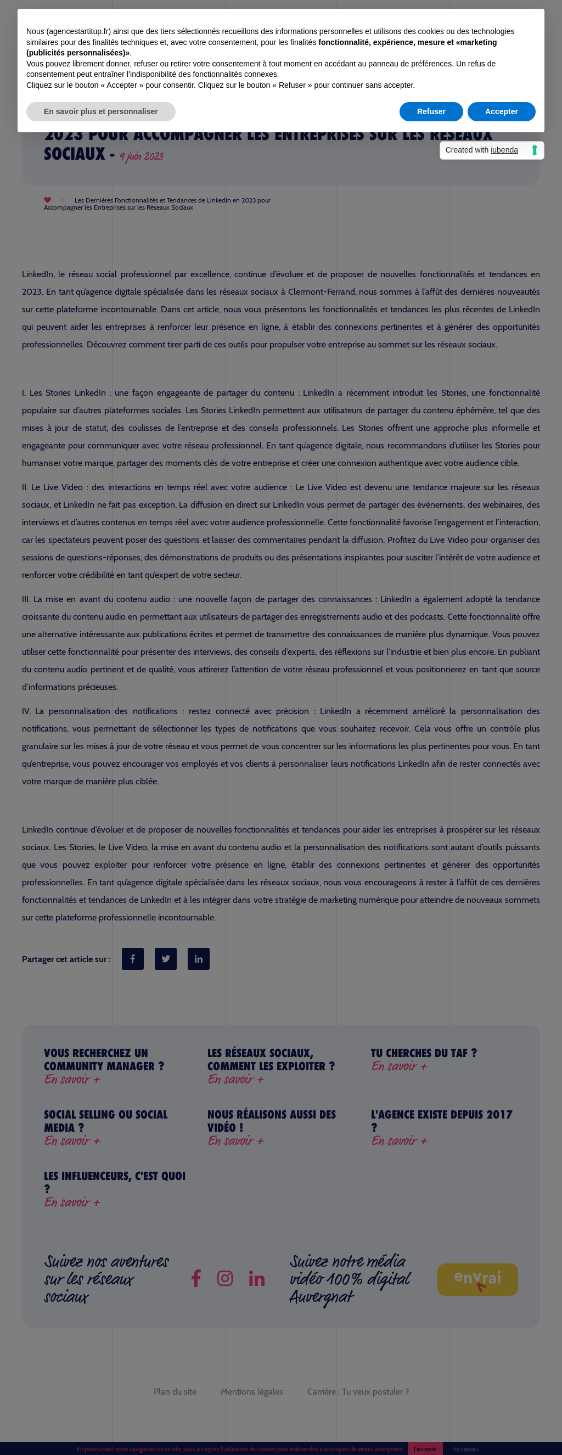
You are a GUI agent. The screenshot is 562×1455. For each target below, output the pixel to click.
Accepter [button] (501, 111)
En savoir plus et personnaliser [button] (101, 111)
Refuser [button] (431, 111)
